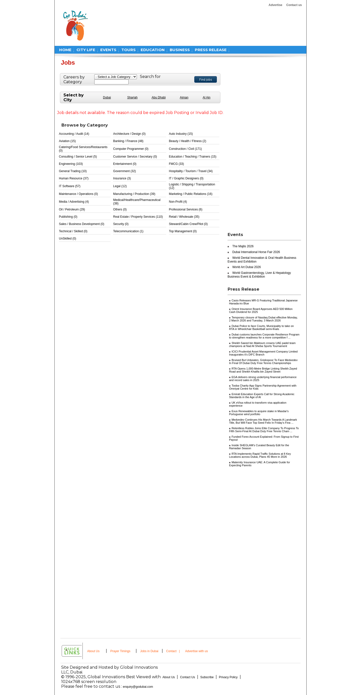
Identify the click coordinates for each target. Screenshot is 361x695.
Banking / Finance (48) (128, 141)
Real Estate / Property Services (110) (138, 216)
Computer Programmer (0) (130, 149)
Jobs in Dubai (149, 651)
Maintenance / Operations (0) (78, 194)
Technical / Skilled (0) (73, 231)
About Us (93, 651)
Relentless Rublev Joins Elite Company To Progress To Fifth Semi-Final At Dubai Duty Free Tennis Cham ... (264, 430)
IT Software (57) (69, 186)
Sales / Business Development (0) (81, 224)
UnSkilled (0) (67, 238)
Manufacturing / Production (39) (134, 194)
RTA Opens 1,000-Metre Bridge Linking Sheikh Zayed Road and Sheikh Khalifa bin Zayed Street (263, 370)
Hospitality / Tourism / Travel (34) (191, 171)
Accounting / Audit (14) (74, 134)
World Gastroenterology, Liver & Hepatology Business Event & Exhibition (259, 274)
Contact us (294, 5)
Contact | (173, 651)
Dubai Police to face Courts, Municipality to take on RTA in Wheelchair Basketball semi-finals (261, 327)
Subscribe (207, 677)
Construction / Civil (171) (185, 149)
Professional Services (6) (185, 209)
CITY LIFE (85, 49)
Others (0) (120, 209)
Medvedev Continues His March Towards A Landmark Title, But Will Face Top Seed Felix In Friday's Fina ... (263, 421)
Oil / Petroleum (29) (72, 209)
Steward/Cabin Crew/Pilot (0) (188, 224)
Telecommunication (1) (128, 231)
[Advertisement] (188, 25)
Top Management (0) (183, 231)
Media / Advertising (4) (74, 201)
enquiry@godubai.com (138, 686)
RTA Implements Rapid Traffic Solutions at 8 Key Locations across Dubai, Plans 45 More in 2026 (260, 455)
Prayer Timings (120, 651)
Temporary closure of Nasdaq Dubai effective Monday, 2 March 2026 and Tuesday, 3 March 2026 (263, 319)
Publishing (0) (68, 216)
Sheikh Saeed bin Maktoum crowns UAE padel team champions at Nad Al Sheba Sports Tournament (262, 344)
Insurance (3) (122, 178)
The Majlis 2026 (243, 246)
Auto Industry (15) (181, 134)
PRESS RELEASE (211, 49)
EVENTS (108, 49)
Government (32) (124, 171)
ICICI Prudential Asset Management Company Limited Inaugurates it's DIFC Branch (263, 353)
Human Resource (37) (73, 178)
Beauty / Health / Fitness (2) (187, 141)
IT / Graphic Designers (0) (186, 178)
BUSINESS (180, 49)
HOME (65, 49)
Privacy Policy (228, 677)
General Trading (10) (73, 171)
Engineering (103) (71, 164)
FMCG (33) (176, 164)
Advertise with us (196, 651)
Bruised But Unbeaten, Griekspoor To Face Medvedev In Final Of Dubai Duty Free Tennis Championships (263, 362)
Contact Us (187, 677)
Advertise (275, 5)
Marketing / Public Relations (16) (190, 194)
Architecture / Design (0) (129, 134)
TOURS (128, 49)
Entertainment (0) (124, 164)
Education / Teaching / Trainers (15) (192, 156)
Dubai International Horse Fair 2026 (256, 252)
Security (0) (120, 224)
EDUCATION (153, 49)
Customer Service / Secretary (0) (135, 156)
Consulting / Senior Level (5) (78, 156)
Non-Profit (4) (178, 201)
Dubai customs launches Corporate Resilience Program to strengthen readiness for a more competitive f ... (264, 336)
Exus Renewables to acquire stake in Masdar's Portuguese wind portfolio (259, 413)
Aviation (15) (67, 141)
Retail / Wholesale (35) (184, 216)
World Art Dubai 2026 (246, 267)
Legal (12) (120, 186)
